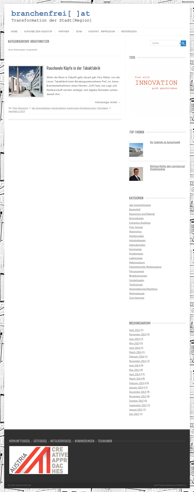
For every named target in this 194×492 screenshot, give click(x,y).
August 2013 (135, 409)
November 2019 (137, 334)
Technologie (102, 108)
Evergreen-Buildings (140, 222)
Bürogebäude (136, 218)
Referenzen (129, 31)
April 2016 (134, 348)
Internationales (137, 245)
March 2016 (135, 352)
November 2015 (137, 361)
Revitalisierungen (88, 108)
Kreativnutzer (73, 108)
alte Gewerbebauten (41, 108)
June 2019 (134, 339)
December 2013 (137, 392)
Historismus (135, 231)
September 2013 (138, 405)
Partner (64, 31)
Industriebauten (58, 108)
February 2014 (136, 383)
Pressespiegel (136, 271)
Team (79, 31)
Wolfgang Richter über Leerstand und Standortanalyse (167, 167)
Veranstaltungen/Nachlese (143, 289)
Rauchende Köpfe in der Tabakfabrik (73, 68)
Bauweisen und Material (142, 214)
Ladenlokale (135, 258)
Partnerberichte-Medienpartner (145, 266)
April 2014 (134, 374)
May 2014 (134, 370)
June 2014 (134, 365)
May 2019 (134, 343)
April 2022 (134, 330)
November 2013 (137, 396)
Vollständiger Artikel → (107, 102)
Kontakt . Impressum (101, 31)
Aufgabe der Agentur (38, 31)
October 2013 (136, 400)
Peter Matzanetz (20, 108)
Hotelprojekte (136, 236)
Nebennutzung (137, 262)
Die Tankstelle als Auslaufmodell (165, 142)
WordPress (181, 485)
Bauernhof (134, 209)
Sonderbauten (136, 280)
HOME (14, 31)
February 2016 (136, 356)
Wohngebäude (137, 293)
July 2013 (134, 414)
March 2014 (135, 378)
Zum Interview (136, 297)
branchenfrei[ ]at (23, 485)
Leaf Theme (159, 485)
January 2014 (136, 387)
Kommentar (135, 249)
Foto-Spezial (136, 227)
